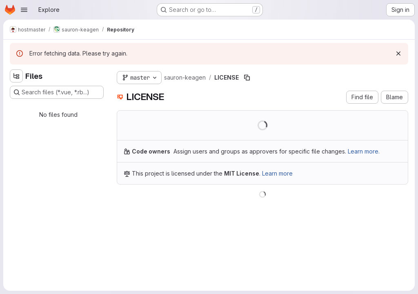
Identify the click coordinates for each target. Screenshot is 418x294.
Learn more (277, 173)
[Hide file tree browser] (16, 75)
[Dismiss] (398, 53)
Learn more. (364, 151)
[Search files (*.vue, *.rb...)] (57, 92)
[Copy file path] (246, 77)
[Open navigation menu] (24, 9)
